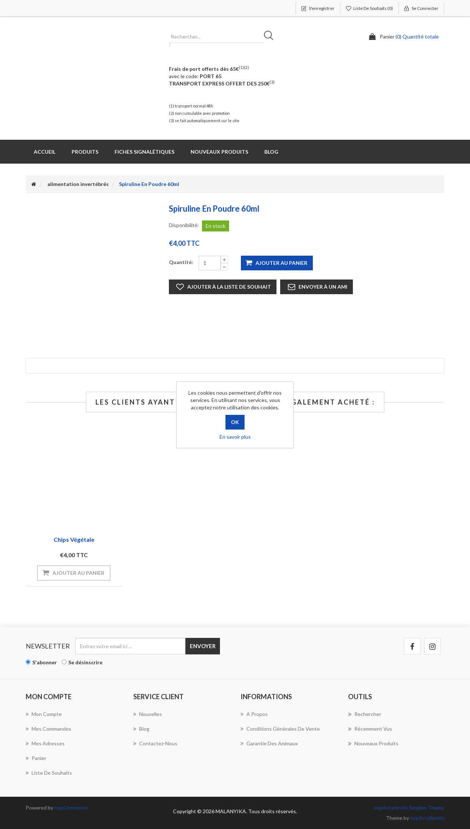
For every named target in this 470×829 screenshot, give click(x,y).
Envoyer (203, 646)
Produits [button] (85, 152)
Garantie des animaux (269, 743)
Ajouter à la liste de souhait (229, 287)
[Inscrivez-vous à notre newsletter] (130, 646)
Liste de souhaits (49, 773)
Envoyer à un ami (323, 287)
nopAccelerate (427, 818)
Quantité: (181, 262)
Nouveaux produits (219, 152)
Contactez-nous (155, 743)
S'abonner (44, 662)
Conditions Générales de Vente (280, 729)
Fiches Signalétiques (144, 152)
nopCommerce (71, 807)
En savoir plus (235, 437)
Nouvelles (147, 714)
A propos (254, 714)
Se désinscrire (85, 662)
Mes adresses (45, 743)
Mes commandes (48, 729)
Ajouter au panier (281, 263)
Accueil (44, 152)
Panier (36, 758)
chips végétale (74, 539)
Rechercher (271, 36)
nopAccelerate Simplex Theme (409, 807)
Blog (271, 152)
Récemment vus (370, 729)
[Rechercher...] (216, 36)
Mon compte (44, 714)
